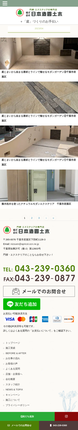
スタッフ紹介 (13, 384)
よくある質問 (13, 368)
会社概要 (10, 379)
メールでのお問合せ (19, 425)
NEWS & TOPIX (14, 389)
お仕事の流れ (13, 358)
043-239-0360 (58, 425)
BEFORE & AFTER (16, 353)
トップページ (13, 342)
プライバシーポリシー (18, 405)
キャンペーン (13, 394)
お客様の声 (12, 363)
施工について (13, 399)
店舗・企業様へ (14, 374)
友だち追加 (27, 416)
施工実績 (10, 348)
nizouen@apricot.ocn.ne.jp (24, 244)
